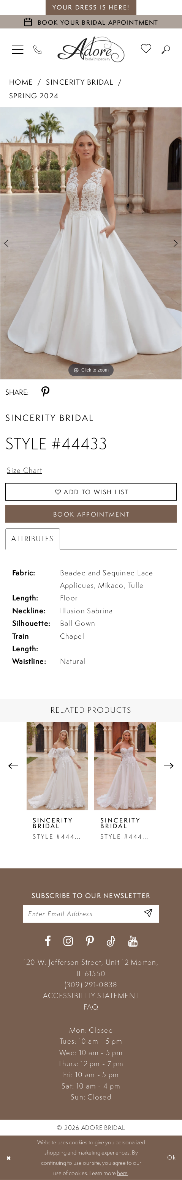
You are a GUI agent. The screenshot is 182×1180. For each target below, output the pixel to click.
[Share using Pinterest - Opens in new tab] (45, 392)
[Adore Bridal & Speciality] (91, 49)
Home (21, 82)
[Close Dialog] (9, 1158)
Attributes (32, 538)
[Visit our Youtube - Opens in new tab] (133, 941)
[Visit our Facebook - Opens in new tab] (47, 941)
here (122, 1172)
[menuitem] (17, 49)
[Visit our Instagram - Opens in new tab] (68, 941)
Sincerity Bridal (79, 82)
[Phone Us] (37, 49)
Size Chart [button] (24, 470)
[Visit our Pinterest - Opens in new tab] (90, 941)
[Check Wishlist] (146, 49)
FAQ (91, 1006)
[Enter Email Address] (148, 914)
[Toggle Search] (166, 49)
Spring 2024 (34, 95)
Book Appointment (91, 514)
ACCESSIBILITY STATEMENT (91, 995)
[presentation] (57, 766)
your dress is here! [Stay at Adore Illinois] (91, 7)
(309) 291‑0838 (91, 984)
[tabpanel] (91, 243)
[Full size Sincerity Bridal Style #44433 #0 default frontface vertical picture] (91, 243)
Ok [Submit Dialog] (171, 1157)
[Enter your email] (90, 914)
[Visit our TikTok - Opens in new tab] (111, 941)
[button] (17, 49)
